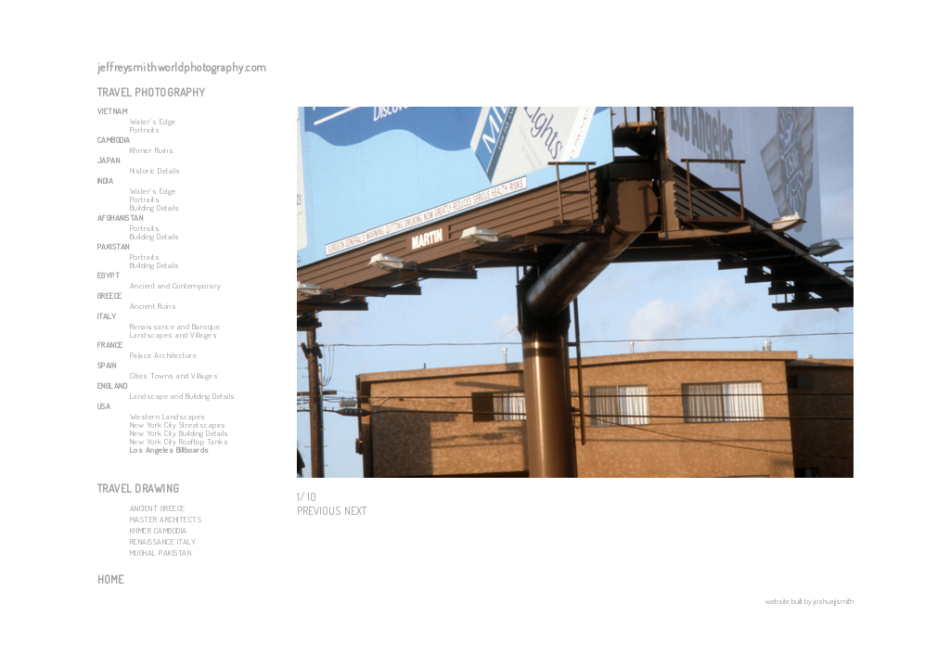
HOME (110, 579)
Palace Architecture (164, 355)
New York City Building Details (179, 433)
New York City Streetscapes (178, 424)
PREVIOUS (318, 511)
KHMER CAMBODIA (158, 530)
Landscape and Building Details (183, 396)
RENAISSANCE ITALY (163, 541)
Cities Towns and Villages (174, 375)
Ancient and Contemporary (176, 285)
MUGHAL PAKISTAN (161, 552)
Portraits (145, 129)
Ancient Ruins (153, 306)
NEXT (355, 511)
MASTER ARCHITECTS (166, 519)
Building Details (155, 207)
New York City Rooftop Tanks (179, 441)
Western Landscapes (168, 416)
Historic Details (155, 170)
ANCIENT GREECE (158, 508)
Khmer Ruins (152, 150)
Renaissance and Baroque (175, 326)
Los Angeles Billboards (170, 449)
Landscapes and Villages (174, 334)
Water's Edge (153, 121)
